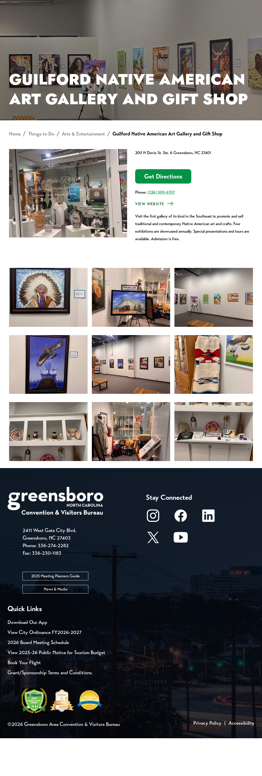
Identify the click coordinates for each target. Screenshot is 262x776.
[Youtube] (181, 577)
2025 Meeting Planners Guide (55, 613)
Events (17, 5)
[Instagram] (153, 556)
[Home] (100, 24)
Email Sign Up (133, 5)
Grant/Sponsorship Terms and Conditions (50, 710)
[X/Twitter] (153, 577)
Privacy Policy (207, 761)
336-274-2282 (53, 583)
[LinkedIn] (208, 556)
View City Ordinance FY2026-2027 (45, 670)
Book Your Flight (24, 700)
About (17, 21)
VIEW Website (149, 242)
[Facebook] (181, 556)
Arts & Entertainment (83, 172)
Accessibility (241, 761)
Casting (198, 5)
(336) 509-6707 (161, 230)
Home (15, 172)
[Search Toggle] (247, 21)
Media (168, 5)
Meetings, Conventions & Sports (194, 24)
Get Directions (163, 214)
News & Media (55, 626)
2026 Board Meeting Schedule (38, 680)
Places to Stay (50, 24)
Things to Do (135, 24)
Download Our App (27, 660)
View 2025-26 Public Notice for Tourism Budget (56, 690)
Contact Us (90, 5)
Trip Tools (50, 5)
